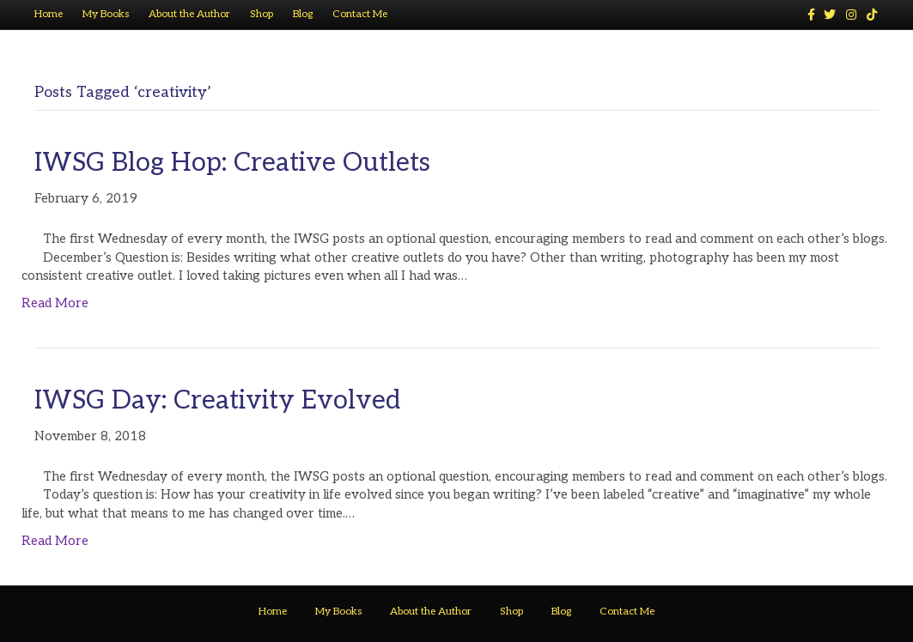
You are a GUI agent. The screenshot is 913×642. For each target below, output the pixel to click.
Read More (54, 303)
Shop (261, 14)
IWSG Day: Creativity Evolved (217, 400)
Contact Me (359, 14)
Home (48, 14)
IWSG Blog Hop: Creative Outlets (232, 163)
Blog (303, 14)
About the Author (189, 14)
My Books (105, 14)
